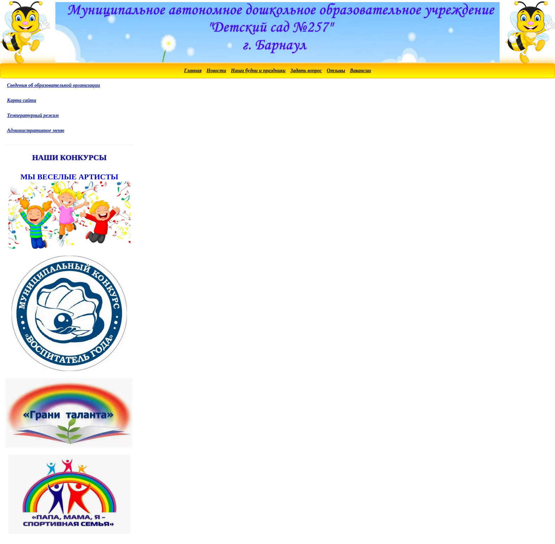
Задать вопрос (306, 70)
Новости (216, 70)
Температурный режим (33, 115)
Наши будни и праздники (258, 70)
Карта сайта (21, 100)
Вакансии (360, 70)
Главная (193, 70)
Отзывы (336, 70)
